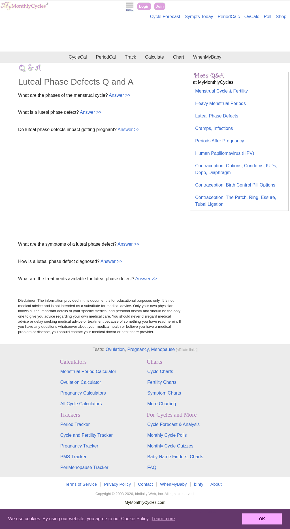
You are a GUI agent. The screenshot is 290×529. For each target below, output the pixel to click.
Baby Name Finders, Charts (175, 456)
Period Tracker (75, 424)
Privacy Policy (117, 484)
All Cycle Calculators (81, 403)
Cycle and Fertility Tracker (86, 435)
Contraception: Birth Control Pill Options (235, 185)
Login (144, 6)
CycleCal (78, 57)
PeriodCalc (229, 16)
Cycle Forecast (165, 16)
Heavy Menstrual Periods (220, 103)
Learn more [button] (163, 518)
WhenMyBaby (207, 57)
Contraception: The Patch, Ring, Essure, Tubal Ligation (235, 201)
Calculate (154, 57)
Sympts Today (199, 16)
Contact (145, 484)
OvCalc (251, 16)
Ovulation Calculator (80, 382)
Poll (267, 16)
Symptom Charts (164, 393)
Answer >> (119, 95)
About (216, 484)
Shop (281, 16)
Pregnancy (137, 349)
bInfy (198, 484)
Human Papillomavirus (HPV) (224, 153)
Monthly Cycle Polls (167, 435)
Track (130, 57)
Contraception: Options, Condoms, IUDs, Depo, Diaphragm (236, 169)
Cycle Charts (160, 371)
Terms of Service (81, 484)
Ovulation (115, 349)
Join (160, 6)
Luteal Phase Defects (216, 115)
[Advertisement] (145, 36)
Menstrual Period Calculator (88, 371)
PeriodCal (106, 57)
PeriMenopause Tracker (84, 467)
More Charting (161, 403)
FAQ (151, 467)
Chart (178, 57)
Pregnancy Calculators (83, 393)
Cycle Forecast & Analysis (173, 424)
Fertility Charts (161, 382)
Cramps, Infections (214, 128)
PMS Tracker (73, 456)
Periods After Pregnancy (219, 140)
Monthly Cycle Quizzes (170, 446)
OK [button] (262, 519)
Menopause (163, 349)
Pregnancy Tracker (79, 446)
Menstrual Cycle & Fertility (221, 91)
